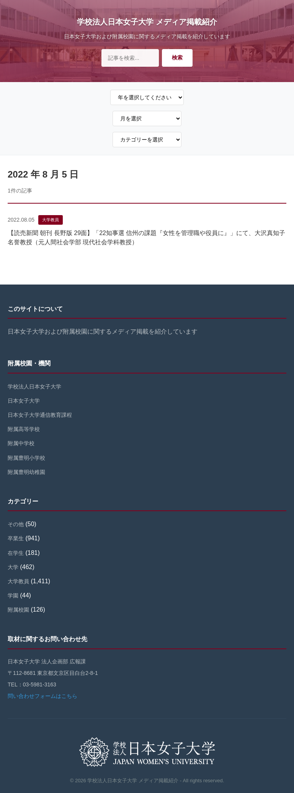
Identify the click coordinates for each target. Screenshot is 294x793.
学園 (13, 595)
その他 (16, 524)
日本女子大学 (24, 401)
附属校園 (18, 610)
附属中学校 (21, 443)
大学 (13, 567)
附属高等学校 (24, 429)
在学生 (16, 553)
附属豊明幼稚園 (26, 472)
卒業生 (16, 538)
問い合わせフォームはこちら (42, 696)
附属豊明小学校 (26, 458)
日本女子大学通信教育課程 (40, 415)
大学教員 (50, 219)
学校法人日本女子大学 (34, 386)
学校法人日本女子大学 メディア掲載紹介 (147, 22)
